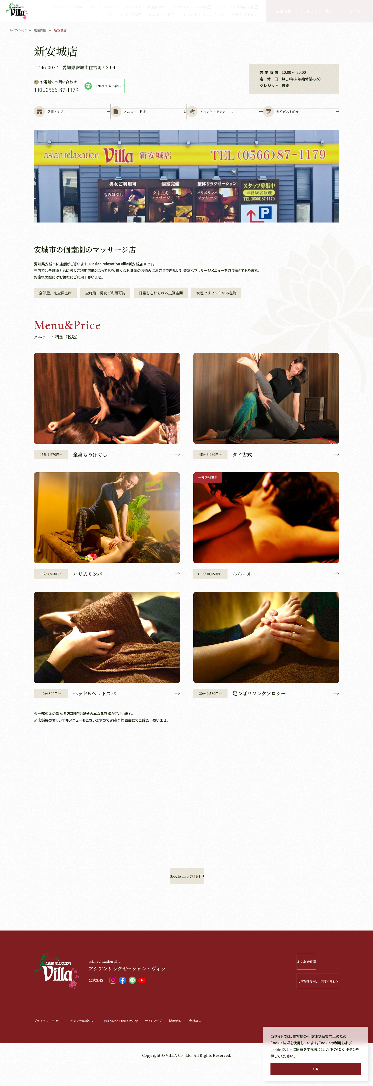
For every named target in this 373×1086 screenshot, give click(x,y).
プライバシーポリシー (51, 1039)
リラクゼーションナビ (103, 6)
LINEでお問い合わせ (127, 86)
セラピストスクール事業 (190, 6)
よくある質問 (310, 980)
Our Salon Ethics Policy (132, 1039)
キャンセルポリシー (90, 1039)
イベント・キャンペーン (203, 14)
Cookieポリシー (283, 1049)
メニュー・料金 (161, 14)
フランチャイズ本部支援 (237, 6)
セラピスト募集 (319, 11)
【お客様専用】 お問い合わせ (303, 1000)
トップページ (18, 30)
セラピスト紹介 (245, 14)
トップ (105, 14)
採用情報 (193, 1039)
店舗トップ (72, 119)
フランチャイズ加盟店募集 (145, 6)
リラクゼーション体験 (65, 6)
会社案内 (215, 1039)
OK (315, 1068)
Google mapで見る (186, 895)
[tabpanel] (186, 192)
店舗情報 (283, 11)
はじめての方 (129, 14)
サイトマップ (169, 1039)
